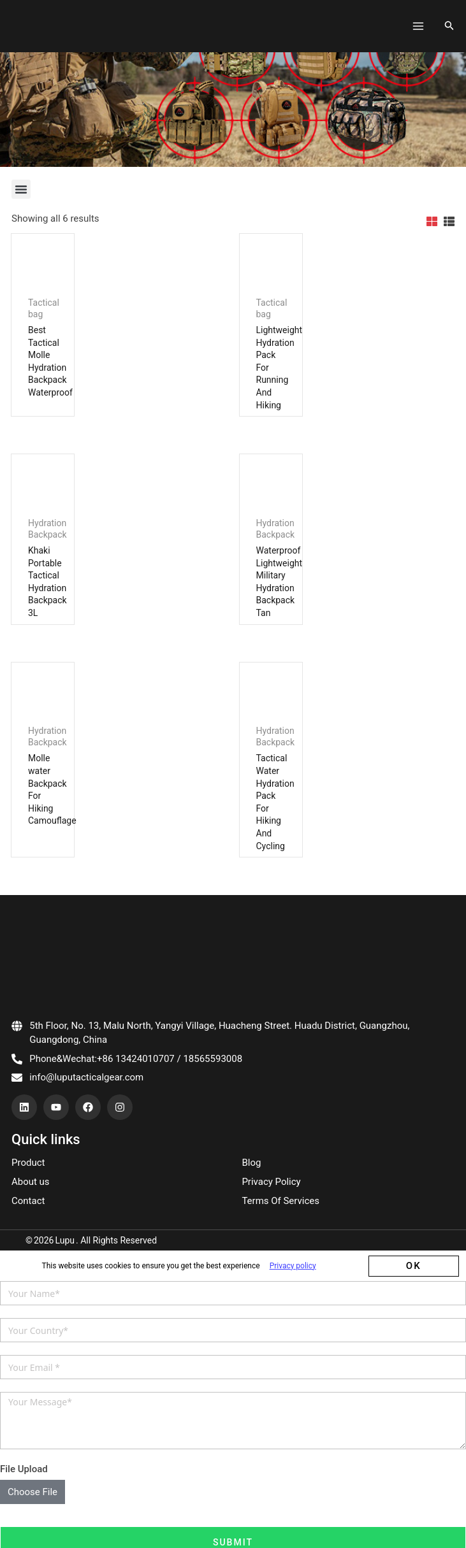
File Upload (24, 1509)
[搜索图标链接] (449, 20)
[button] (21, 178)
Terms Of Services (280, 1240)
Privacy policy (293, 1305)
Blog (251, 1202)
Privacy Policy (271, 1221)
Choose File (32, 1531)
